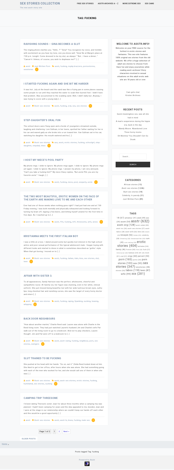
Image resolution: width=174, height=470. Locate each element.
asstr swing (65, 341)
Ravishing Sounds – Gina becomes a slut (52, 44)
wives (95, 222)
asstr (28, 66)
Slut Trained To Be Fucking (42, 358)
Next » (66, 431)
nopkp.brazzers (75, 66)
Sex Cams (149, 3)
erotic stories (71, 142)
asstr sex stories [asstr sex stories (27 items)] (136, 228)
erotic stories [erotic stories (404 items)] (131, 244)
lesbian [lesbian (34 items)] (133, 253)
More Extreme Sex (132, 3)
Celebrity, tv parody (131, 195)
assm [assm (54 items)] (125, 222)
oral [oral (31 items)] (123, 256)
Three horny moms (132, 132)
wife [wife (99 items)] (126, 274)
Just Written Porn (42, 66)
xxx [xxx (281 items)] (138, 273)
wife (90, 222)
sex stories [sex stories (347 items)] (132, 264)
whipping (28, 304)
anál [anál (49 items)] (141, 218)
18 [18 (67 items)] (120, 218)
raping (70, 301)
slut (97, 258)
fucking (63, 66)
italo (76, 258)
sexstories (28, 69)
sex (74, 106)
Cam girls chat (133, 92)
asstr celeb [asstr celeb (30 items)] (142, 225)
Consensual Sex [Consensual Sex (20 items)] (138, 238)
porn (91, 341)
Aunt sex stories (130, 192)
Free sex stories (85, 3)
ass (56, 142)
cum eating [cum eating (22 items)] (130, 242)
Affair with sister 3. (38, 275)
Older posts (29, 439)
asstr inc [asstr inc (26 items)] (121, 228)
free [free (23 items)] (139, 249)
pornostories (89, 66)
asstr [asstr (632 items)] (140, 221)
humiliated (28, 384)
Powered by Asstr (87, 460)
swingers (35, 344)
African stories (131, 184)
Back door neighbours (39, 318)
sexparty (83, 182)
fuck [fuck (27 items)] (146, 249)
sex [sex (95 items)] (137, 263)
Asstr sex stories (42, 106)
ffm (62, 222)
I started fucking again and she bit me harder (56, 83)
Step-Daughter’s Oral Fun (42, 120)
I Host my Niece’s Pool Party (43, 159)
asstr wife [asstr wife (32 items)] (131, 232)
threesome (82, 222)
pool (76, 182)
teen (26, 261)
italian (70, 258)
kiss (81, 258)
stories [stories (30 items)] (120, 270)
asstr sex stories (68, 380)
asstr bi (63, 420)
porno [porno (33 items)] (137, 260)
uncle (90, 182)
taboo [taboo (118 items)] (133, 270)
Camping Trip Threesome (41, 398)
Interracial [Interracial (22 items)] (122, 253)
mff (74, 222)
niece (70, 182)
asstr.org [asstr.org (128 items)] (126, 224)
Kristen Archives (133, 95)
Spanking (79, 301)
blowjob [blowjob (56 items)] (127, 235)
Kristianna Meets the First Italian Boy (51, 236)
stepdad (36, 146)
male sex (86, 420)
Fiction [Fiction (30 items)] (130, 249)
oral (69, 106)
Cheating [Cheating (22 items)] (125, 238)
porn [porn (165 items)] (125, 259)
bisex (70, 420)
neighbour (84, 341)
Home (4, 444)
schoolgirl (90, 142)
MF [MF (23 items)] (142, 253)
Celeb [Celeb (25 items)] (137, 235)
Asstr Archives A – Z (108, 3)
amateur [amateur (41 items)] (131, 218)
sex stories (82, 106)
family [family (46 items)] (121, 249)
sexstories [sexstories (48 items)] (143, 267)
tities (43, 146)
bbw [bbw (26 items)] (141, 232)
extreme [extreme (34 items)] (143, 246)
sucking (87, 301)
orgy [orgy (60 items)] (132, 256)
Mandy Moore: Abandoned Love (133, 128)
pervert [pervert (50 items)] (143, 256)
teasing (95, 301)
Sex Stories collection (40, 3)
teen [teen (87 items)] (145, 270)
